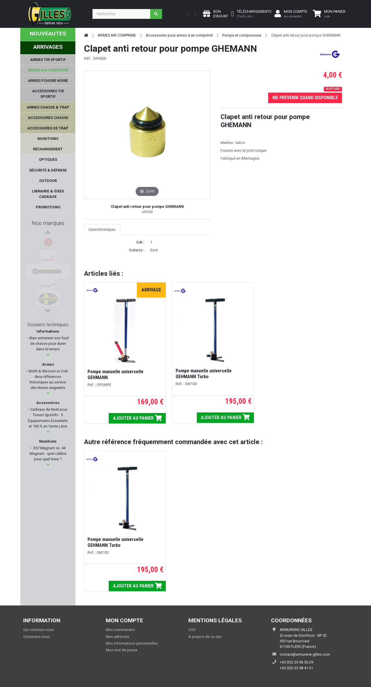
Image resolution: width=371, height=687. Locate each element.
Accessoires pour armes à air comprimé (179, 35)
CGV (192, 630)
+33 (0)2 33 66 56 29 (296, 662)
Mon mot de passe (121, 650)
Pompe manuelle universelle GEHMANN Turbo (204, 373)
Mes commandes (120, 630)
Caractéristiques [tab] (102, 229)
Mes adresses (118, 636)
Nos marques (48, 223)
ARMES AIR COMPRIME (117, 35)
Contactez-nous (36, 636)
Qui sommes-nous (38, 630)
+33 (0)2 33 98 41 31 (296, 668)
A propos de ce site (204, 636)
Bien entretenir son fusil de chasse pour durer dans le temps (49, 343)
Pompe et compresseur (241, 35)
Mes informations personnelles (132, 643)
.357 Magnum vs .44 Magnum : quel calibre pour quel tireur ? (48, 453)
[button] (48, 355)
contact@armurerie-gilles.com (305, 654)
